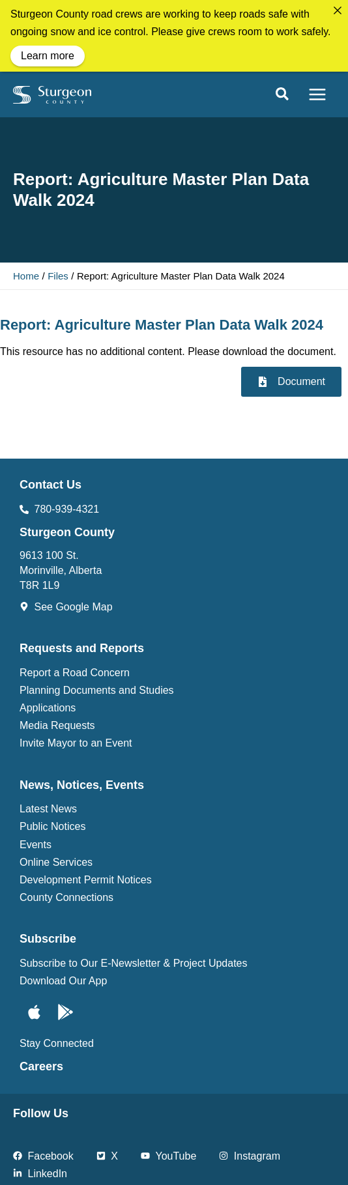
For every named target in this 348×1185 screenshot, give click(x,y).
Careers (41, 1061)
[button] (283, 91)
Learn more (47, 55)
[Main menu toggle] (317, 89)
